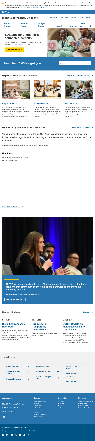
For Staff (73, 17)
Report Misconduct (23, 431)
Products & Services (8, 25)
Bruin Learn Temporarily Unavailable (39, 327)
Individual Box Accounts (40, 408)
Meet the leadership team (15, 299)
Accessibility (13, 431)
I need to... (63, 63)
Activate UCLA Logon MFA (43, 378)
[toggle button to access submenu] (17, 26)
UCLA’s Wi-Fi (37, 403)
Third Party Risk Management (71, 375)
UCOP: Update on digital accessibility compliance (74, 327)
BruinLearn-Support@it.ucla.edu (33, 7)
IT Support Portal (82, 403)
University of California (20, 427)
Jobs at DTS (37, 412)
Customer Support (24, 25)
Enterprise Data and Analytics (13, 372)
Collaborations (38, 416)
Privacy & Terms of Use (35, 431)
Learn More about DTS (14, 49)
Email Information (38, 410)
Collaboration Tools (12, 366)
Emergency (5, 431)
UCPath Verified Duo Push (73, 367)
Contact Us (82, 25)
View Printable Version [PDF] (11, 207)
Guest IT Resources (85, 17)
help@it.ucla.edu (7, 411)
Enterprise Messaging (13, 379)
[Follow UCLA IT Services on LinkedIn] (4, 417)
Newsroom (73, 26)
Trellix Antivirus (71, 381)
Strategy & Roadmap (41, 25)
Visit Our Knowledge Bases (85, 401)
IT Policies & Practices (40, 414)
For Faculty (63, 17)
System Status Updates (40, 401)
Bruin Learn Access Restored (13, 325)
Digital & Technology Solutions (20, 18)
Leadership (59, 26)
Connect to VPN (38, 405)
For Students (53, 17)
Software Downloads (43, 366)
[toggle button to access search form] (90, 26)
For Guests (61, 408)
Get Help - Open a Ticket (84, 408)
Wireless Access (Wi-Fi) (44, 371)
